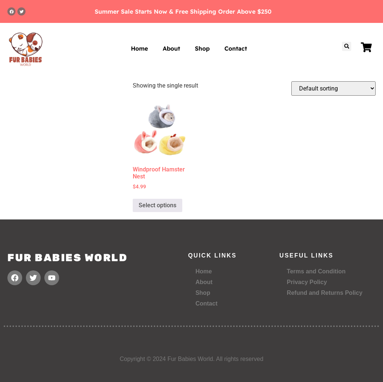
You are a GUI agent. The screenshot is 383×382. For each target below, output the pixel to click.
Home (139, 48)
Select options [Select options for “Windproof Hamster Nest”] (157, 205)
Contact (235, 48)
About (171, 48)
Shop (202, 48)
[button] (346, 46)
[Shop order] (333, 88)
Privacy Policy (307, 282)
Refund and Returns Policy (324, 293)
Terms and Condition (316, 271)
